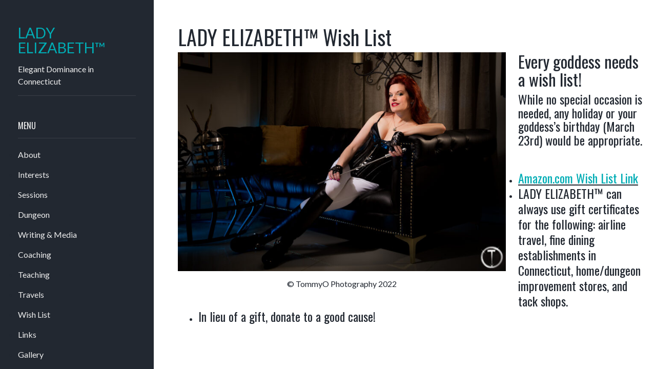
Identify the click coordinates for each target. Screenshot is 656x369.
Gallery (31, 354)
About (29, 154)
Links (27, 334)
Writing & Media (47, 234)
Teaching (34, 274)
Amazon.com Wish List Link (578, 178)
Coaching (34, 254)
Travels (31, 294)
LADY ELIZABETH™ (62, 40)
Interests (33, 174)
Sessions (33, 194)
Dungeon (34, 214)
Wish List (34, 314)
